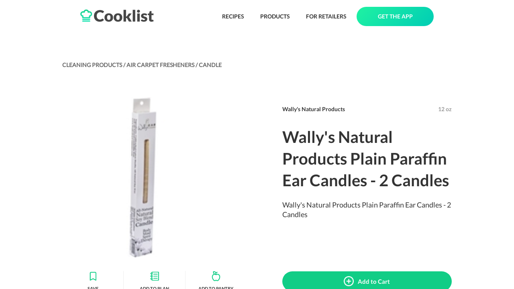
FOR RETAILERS (326, 16)
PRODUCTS (275, 16)
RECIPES (233, 16)
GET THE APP (395, 16)
